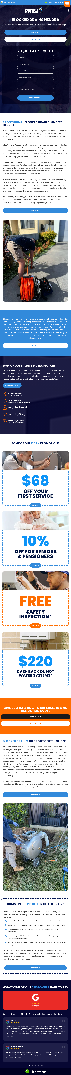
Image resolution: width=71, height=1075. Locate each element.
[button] (67, 4)
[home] (33, 10)
